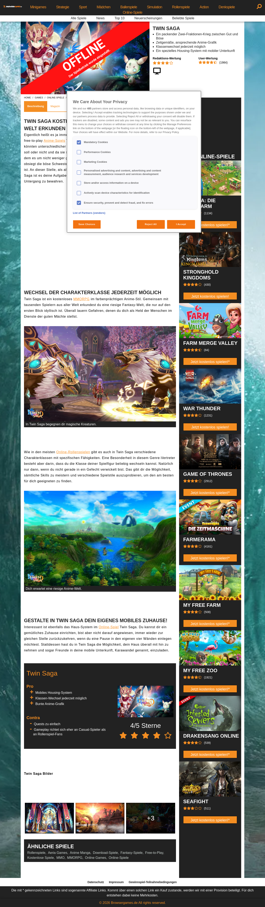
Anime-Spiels (54, 140)
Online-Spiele (132, 12)
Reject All (151, 224)
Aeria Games (57, 852)
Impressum (116, 882)
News (100, 18)
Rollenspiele (181, 7)
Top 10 (119, 18)
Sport (83, 7)
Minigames (38, 7)
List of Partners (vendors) (89, 213)
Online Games (95, 857)
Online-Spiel (109, 627)
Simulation (154, 7)
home (27, 97)
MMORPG (81, 299)
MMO (61, 857)
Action (204, 7)
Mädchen (103, 7)
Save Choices (86, 224)
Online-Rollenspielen (73, 452)
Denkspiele (227, 7)
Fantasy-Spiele (131, 852)
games (39, 97)
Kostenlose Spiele (40, 857)
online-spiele (55, 97)
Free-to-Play (154, 852)
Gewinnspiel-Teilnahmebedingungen (153, 882)
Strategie (62, 7)
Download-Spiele (105, 852)
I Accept (181, 224)
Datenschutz (96, 882)
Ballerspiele (128, 7)
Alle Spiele (79, 18)
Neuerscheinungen (148, 18)
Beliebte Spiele (183, 18)
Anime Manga (80, 852)
